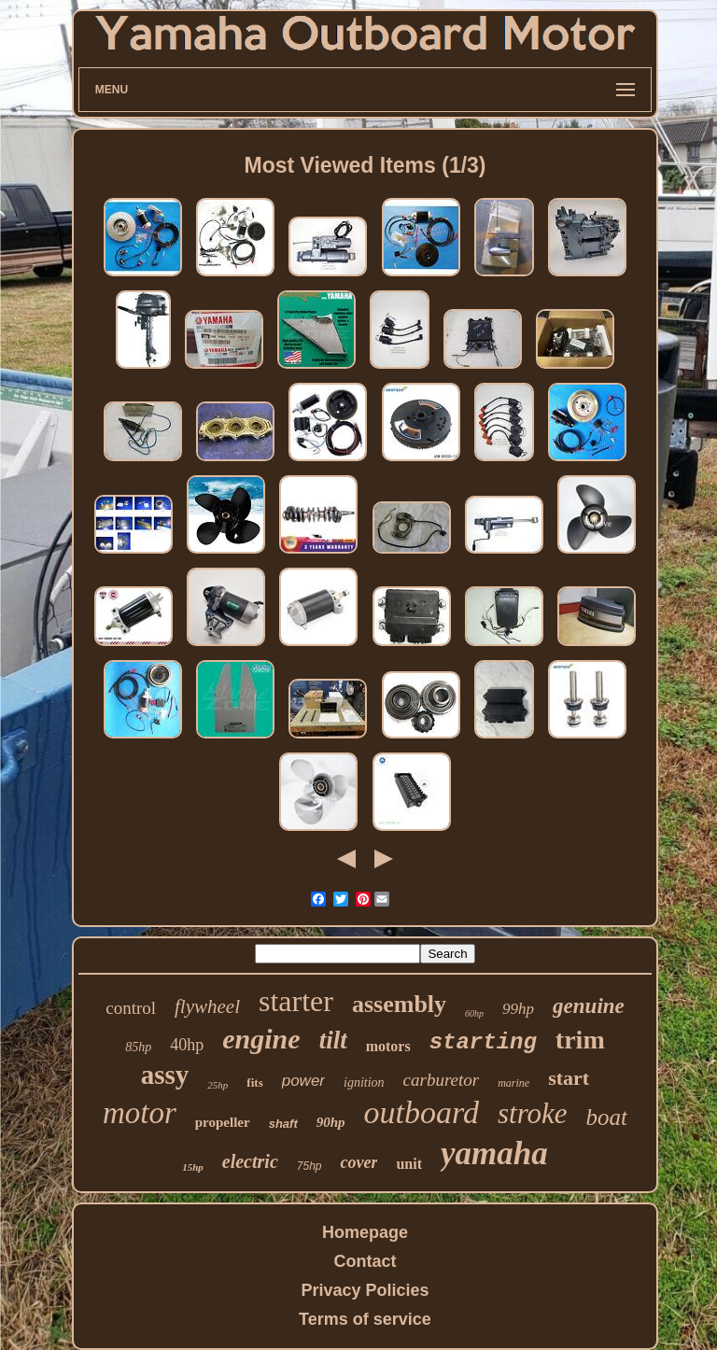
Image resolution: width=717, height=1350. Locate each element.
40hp (187, 1044)
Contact (364, 1261)
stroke (533, 1113)
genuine (589, 1006)
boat (606, 1117)
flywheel (207, 1006)
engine (261, 1038)
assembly (399, 1004)
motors (388, 1046)
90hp (330, 1122)
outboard (421, 1112)
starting (483, 1042)
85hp (138, 1047)
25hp (217, 1084)
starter (296, 1001)
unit (409, 1164)
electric (250, 1161)
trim (580, 1039)
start (568, 1078)
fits (254, 1083)
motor (139, 1113)
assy (165, 1075)
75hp (309, 1166)
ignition (364, 1083)
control (130, 1008)
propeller (222, 1122)
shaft (283, 1124)
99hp (518, 1009)
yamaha (494, 1153)
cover (358, 1162)
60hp (474, 1013)
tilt (333, 1040)
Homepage (365, 1232)
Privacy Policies (365, 1290)
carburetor (441, 1080)
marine (513, 1083)
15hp (193, 1167)
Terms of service (365, 1319)
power (303, 1081)
